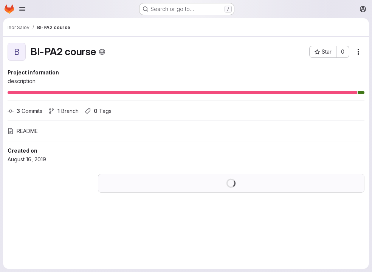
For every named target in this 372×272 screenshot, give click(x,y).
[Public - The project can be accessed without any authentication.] (102, 52)
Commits (25, 111)
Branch (63, 111)
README (23, 131)
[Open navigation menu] (22, 9)
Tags (98, 111)
